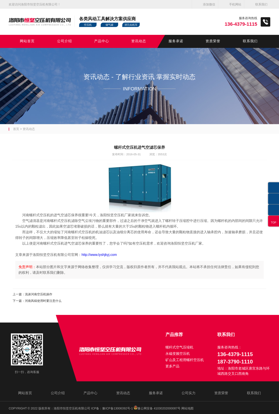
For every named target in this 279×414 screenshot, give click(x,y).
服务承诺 (175, 41)
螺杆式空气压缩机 (179, 347)
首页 (16, 129)
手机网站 (235, 4)
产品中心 (101, 41)
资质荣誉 (213, 41)
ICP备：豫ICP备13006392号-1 (112, 408)
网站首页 (27, 41)
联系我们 (261, 4)
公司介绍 (64, 41)
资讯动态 (138, 41)
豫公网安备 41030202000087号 (157, 408)
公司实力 (189, 393)
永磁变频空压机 (177, 353)
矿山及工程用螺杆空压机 (184, 360)
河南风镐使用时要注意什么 (43, 300)
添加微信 (209, 4)
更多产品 (172, 366)
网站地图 (187, 408)
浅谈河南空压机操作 (38, 294)
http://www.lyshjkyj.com (99, 255)
